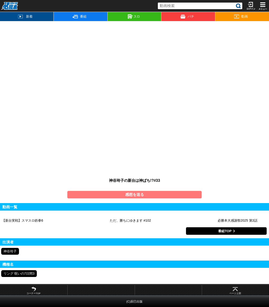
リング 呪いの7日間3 (19, 273)
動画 (241, 17)
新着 (25, 16)
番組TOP (224, 231)
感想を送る (134, 195)
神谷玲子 (10, 251)
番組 (80, 16)
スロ (134, 16)
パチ (187, 17)
